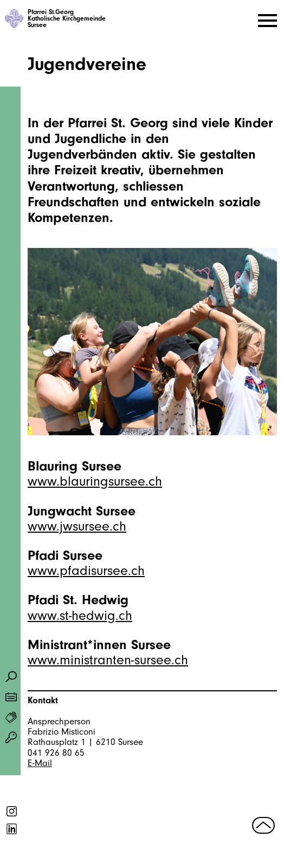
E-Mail (40, 763)
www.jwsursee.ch (77, 526)
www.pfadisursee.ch (86, 570)
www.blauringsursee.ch (95, 481)
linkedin (12, 828)
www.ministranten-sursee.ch (108, 660)
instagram (12, 811)
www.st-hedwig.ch (80, 615)
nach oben (263, 825)
